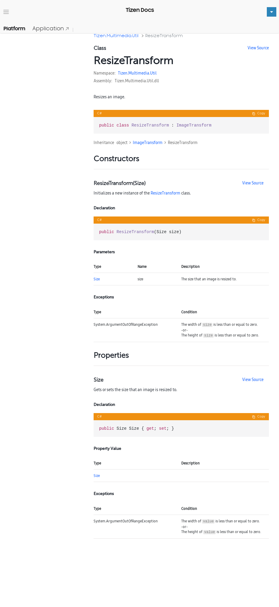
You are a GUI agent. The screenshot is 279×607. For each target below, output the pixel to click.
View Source (258, 48)
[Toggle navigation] (6, 12)
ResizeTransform (164, 35)
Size (97, 279)
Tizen (122, 73)
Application (50, 28)
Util (153, 73)
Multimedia (138, 73)
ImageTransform (148, 143)
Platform (14, 28)
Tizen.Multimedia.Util (116, 35)
